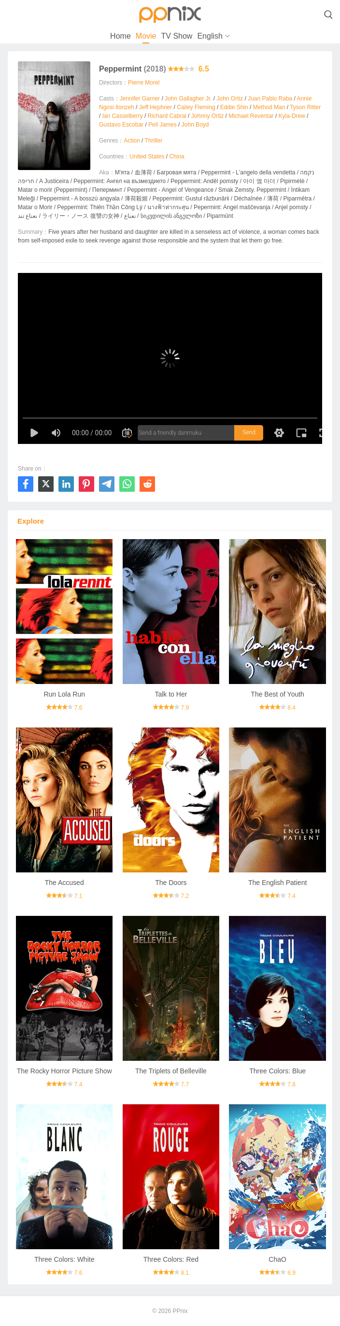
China (176, 156)
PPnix (179, 1311)
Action (132, 140)
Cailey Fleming (196, 107)
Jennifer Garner (140, 98)
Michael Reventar (250, 116)
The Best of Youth (277, 694)
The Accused (64, 882)
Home (120, 36)
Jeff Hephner (155, 107)
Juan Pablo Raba (270, 98)
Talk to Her (171, 694)
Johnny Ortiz (207, 116)
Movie (146, 36)
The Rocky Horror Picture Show (64, 1071)
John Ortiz (229, 98)
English (209, 36)
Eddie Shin (234, 107)
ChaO (277, 1259)
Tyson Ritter (305, 107)
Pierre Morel (143, 82)
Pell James (162, 124)
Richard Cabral (167, 116)
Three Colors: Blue (277, 1071)
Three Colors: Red (170, 1259)
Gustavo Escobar (121, 124)
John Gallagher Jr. (188, 98)
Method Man (269, 107)
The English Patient (277, 882)
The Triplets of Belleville (171, 1071)
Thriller (154, 140)
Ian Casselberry (122, 116)
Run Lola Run (64, 694)
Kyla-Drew (292, 116)
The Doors (170, 882)
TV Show (176, 36)
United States (146, 156)
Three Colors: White (64, 1259)
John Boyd (195, 124)
